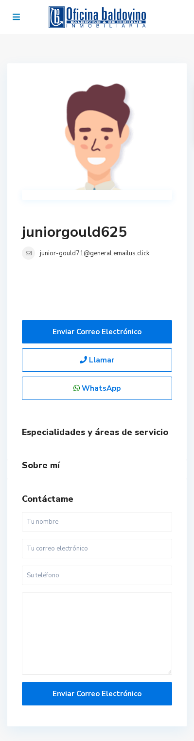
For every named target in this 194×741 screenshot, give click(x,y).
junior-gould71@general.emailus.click (94, 253)
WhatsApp (97, 388)
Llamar (97, 360)
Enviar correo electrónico (97, 332)
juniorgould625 (74, 232)
